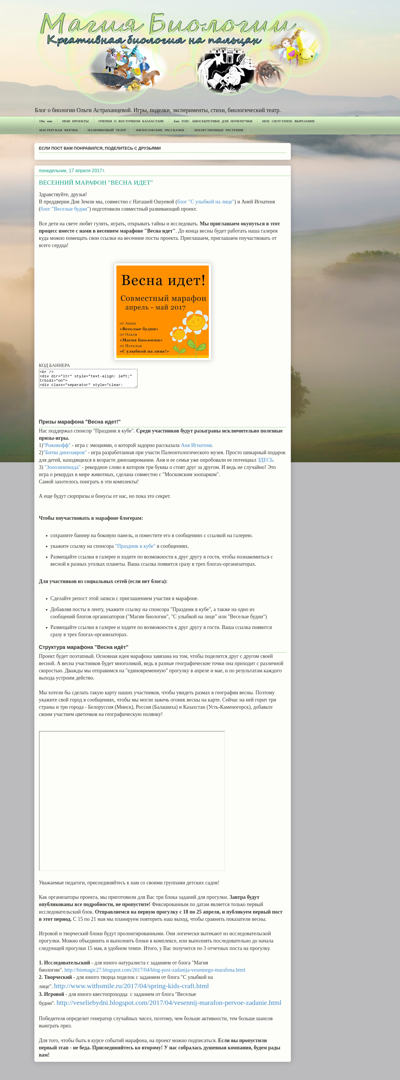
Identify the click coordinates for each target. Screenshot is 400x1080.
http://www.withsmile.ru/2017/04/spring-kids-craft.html (131, 989)
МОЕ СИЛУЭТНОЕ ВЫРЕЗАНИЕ (288, 121)
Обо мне (45, 121)
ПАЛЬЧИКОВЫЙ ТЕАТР (107, 130)
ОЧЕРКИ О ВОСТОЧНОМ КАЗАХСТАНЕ (131, 121)
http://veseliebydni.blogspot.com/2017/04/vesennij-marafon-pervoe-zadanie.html (169, 1006)
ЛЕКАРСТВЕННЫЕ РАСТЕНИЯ (218, 130)
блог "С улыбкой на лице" (206, 202)
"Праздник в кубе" (135, 549)
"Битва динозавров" (65, 456)
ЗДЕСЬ (265, 463)
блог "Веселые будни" (65, 209)
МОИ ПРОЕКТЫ (75, 121)
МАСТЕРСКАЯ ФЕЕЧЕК (58, 130)
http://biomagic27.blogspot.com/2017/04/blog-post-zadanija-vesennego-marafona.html (154, 973)
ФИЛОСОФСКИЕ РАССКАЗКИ (160, 130)
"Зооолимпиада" (62, 471)
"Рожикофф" (57, 449)
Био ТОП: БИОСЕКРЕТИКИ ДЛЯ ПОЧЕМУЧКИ (213, 121)
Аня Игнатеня (196, 449)
